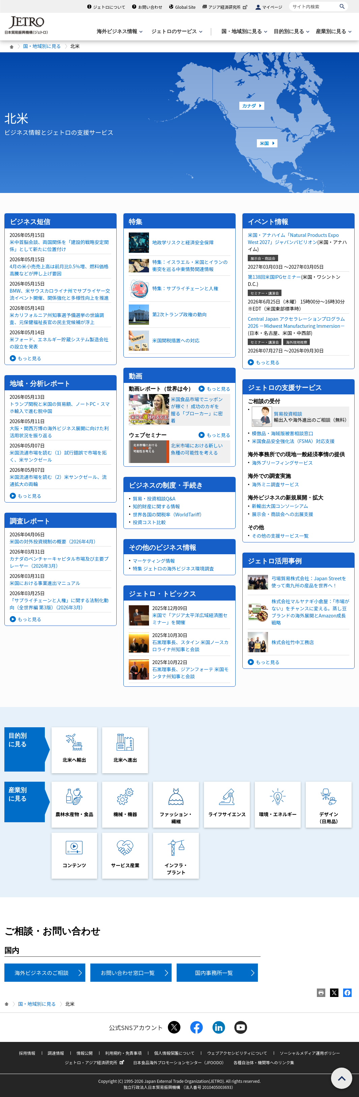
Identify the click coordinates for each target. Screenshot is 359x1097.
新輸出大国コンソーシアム (280, 506)
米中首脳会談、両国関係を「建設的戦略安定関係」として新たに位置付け (59, 245)
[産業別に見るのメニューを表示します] (333, 31)
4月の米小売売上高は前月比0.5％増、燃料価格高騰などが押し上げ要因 (59, 270)
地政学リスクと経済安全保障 (183, 242)
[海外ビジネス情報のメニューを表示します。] (119, 31)
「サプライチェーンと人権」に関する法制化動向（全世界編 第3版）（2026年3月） (59, 604)
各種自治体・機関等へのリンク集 (264, 1062)
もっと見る (29, 358)
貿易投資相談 (288, 413)
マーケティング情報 (154, 560)
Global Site (185, 7)
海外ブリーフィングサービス (282, 462)
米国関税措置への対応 (176, 340)
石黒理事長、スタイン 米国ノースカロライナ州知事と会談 (190, 646)
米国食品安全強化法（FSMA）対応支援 (293, 441)
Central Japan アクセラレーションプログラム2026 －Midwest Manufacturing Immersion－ (296, 322)
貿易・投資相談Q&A (154, 498)
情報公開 (85, 1053)
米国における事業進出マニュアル (45, 583)
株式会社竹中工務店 (292, 642)
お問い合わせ (150, 7)
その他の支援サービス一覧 (280, 535)
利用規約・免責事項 (123, 1053)
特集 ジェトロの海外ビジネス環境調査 (173, 568)
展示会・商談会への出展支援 (282, 514)
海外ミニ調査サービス (275, 484)
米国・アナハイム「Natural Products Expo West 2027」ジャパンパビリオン (293, 238)
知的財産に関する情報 (156, 506)
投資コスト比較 (149, 522)
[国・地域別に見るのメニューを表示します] (243, 31)
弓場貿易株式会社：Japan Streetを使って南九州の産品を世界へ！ (308, 582)
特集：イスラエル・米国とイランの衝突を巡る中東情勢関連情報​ (190, 265)
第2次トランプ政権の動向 (179, 314)
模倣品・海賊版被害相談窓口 (282, 433)
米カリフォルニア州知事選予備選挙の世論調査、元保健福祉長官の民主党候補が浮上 (57, 318)
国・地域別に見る (42, 46)
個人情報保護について (174, 1053)
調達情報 (56, 1053)
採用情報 (27, 1053)
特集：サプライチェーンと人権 (185, 288)
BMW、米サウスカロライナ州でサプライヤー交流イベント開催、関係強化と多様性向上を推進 (60, 294)
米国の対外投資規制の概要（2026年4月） (54, 541)
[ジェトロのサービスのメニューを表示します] (176, 31)
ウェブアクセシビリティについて (237, 1053)
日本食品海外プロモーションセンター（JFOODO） (179, 1062)
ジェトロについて (109, 7)
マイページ (272, 7)
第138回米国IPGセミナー (274, 276)
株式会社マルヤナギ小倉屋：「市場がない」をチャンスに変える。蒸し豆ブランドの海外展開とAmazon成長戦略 (310, 612)
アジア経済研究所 (228, 7)
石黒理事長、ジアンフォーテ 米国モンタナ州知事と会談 (190, 673)
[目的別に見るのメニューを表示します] (291, 31)
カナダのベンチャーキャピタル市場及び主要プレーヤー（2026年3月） (59, 562)
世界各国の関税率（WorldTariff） (168, 514)
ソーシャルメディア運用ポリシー (310, 1053)
